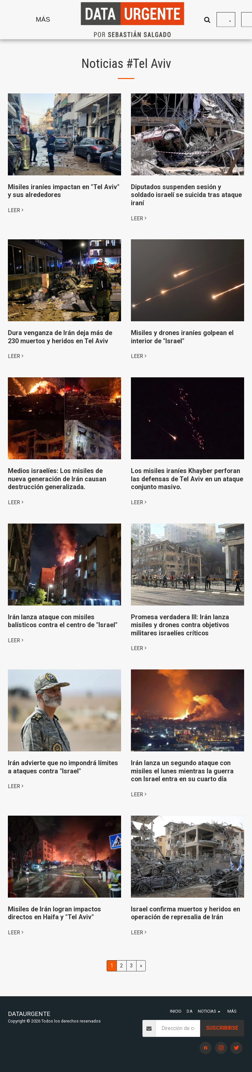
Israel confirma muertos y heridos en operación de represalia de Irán (185, 913)
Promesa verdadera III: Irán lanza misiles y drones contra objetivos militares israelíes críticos (180, 625)
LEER (16, 210)
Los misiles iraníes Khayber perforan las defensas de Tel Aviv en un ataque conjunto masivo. (187, 479)
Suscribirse (222, 1028)
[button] (201, 19)
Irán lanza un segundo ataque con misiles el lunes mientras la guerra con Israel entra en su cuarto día (182, 771)
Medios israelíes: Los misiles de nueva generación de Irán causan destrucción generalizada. (57, 479)
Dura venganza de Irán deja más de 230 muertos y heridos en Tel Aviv (60, 337)
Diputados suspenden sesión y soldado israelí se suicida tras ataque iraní (186, 195)
